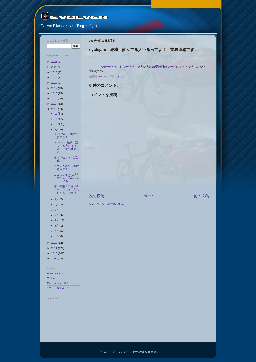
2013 (54, 109)
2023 (54, 66)
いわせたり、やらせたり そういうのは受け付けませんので (141, 66)
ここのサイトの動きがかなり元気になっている (66, 177)
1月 (56, 236)
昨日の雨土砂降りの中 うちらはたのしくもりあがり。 (66, 189)
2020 (54, 72)
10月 (57, 124)
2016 (54, 93)
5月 (56, 215)
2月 (56, 230)
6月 (56, 209)
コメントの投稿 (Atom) (110, 204)
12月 (57, 113)
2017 (54, 88)
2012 (54, 242)
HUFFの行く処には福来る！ (66, 136)
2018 (54, 82)
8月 (56, 199)
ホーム (149, 196)
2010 (54, 253)
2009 (54, 258)
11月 (57, 118)
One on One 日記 (57, 283)
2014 (54, 103)
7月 (56, 204)
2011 (54, 248)
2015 (54, 98)
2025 (54, 61)
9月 (56, 129)
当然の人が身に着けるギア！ (66, 167)
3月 (56, 225)
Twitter (51, 278)
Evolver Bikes (55, 273)
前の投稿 (201, 196)
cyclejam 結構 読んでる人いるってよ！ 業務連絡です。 (66, 147)
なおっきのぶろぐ (58, 287)
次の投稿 (96, 196)
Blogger (152, 351)
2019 (54, 77)
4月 (56, 220)
